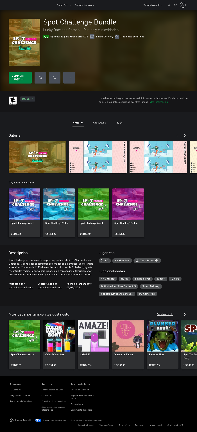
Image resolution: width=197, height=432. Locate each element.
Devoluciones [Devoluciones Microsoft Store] (77, 404)
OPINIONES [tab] (99, 123)
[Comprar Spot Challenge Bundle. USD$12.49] (20, 78)
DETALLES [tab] (78, 123)
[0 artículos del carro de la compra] (175, 4)
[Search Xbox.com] (168, 5)
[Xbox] (46, 5)
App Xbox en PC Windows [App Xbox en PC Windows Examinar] (21, 401)
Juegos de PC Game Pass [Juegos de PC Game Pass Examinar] (21, 395)
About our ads (156, 425)
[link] (24, 212)
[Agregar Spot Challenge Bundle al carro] (54, 78)
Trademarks (140, 425)
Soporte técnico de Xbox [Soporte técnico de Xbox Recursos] (52, 389)
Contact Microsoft (86, 425)
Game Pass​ (62, 4)
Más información (159, 102)
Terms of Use (124, 425)
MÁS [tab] (119, 123)
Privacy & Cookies (106, 425)
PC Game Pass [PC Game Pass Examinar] (16, 389)
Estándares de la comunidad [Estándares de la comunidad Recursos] (54, 401)
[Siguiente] (184, 135)
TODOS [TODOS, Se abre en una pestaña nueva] (27, 99)
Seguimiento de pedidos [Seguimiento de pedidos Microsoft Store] (81, 410)
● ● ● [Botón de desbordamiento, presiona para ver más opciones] (69, 78)
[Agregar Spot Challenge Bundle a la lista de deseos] (40, 78)
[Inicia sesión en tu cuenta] (182, 5)
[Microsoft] (22, 5)
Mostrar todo (165, 314)
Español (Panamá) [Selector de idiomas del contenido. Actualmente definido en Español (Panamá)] (23, 420)
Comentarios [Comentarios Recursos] (47, 395)
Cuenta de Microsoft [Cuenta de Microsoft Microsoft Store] (80, 389)
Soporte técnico (83, 4)
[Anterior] (177, 135)
